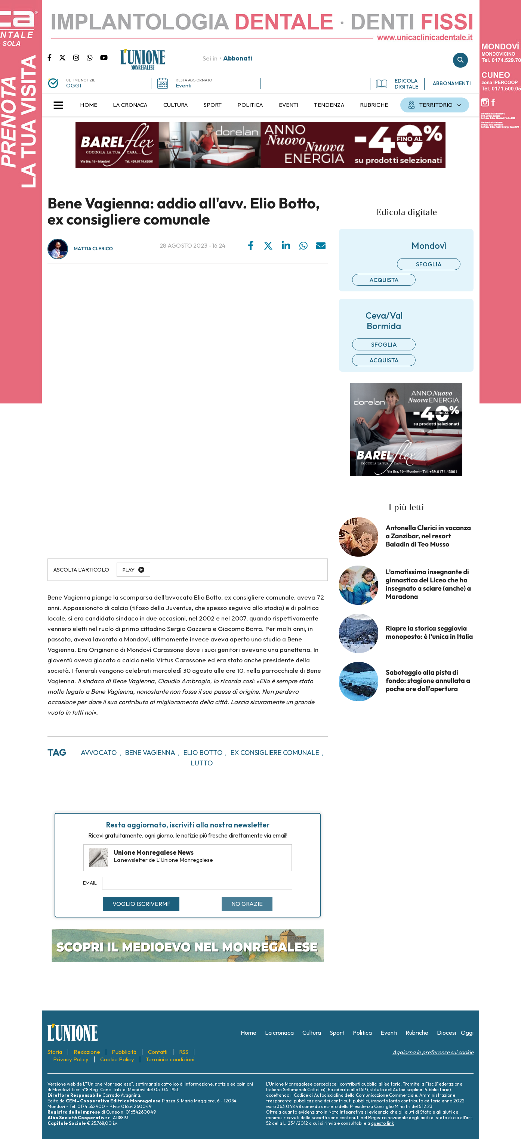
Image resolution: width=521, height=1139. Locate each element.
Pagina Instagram (80, 57)
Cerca (460, 60)
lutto (202, 763)
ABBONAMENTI (452, 83)
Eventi (183, 85)
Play (129, 570)
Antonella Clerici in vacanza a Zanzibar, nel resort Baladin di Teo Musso (428, 536)
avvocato (99, 752)
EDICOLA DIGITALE (397, 84)
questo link (382, 1123)
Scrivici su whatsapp (93, 57)
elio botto (203, 752)
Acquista (384, 280)
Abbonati (237, 58)
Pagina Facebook (53, 57)
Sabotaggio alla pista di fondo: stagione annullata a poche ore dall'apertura (428, 680)
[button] (58, 105)
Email (90, 883)
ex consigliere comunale (275, 752)
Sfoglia (429, 264)
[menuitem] (88, 105)
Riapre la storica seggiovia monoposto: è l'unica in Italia (429, 632)
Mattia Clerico (93, 249)
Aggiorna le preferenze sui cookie (433, 1052)
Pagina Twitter (66, 57)
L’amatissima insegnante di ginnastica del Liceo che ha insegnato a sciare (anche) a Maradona (428, 584)
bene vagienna (150, 752)
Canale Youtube (104, 57)
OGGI (73, 85)
